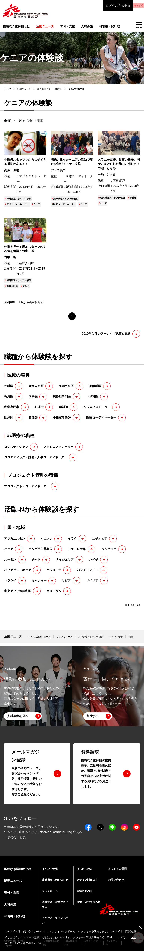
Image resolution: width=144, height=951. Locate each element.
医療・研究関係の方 (88, 902)
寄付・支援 (64, 27)
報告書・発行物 (104, 27)
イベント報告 (116, 640)
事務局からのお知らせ (55, 879)
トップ (7, 92)
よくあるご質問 (117, 868)
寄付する (129, 5)
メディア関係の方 (87, 879)
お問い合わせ (116, 879)
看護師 (132, 201)
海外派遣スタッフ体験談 (49, 92)
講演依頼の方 (84, 891)
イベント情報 (50, 868)
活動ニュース (24, 92)
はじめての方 (84, 868)
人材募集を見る (17, 716)
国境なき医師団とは (15, 27)
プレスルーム (50, 891)
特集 (131, 640)
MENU (139, 25)
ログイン (99, 5)
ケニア (37, 207)
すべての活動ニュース (39, 640)
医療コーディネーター (64, 207)
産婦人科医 (12, 289)
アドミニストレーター (18, 207)
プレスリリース (64, 640)
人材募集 (82, 27)
